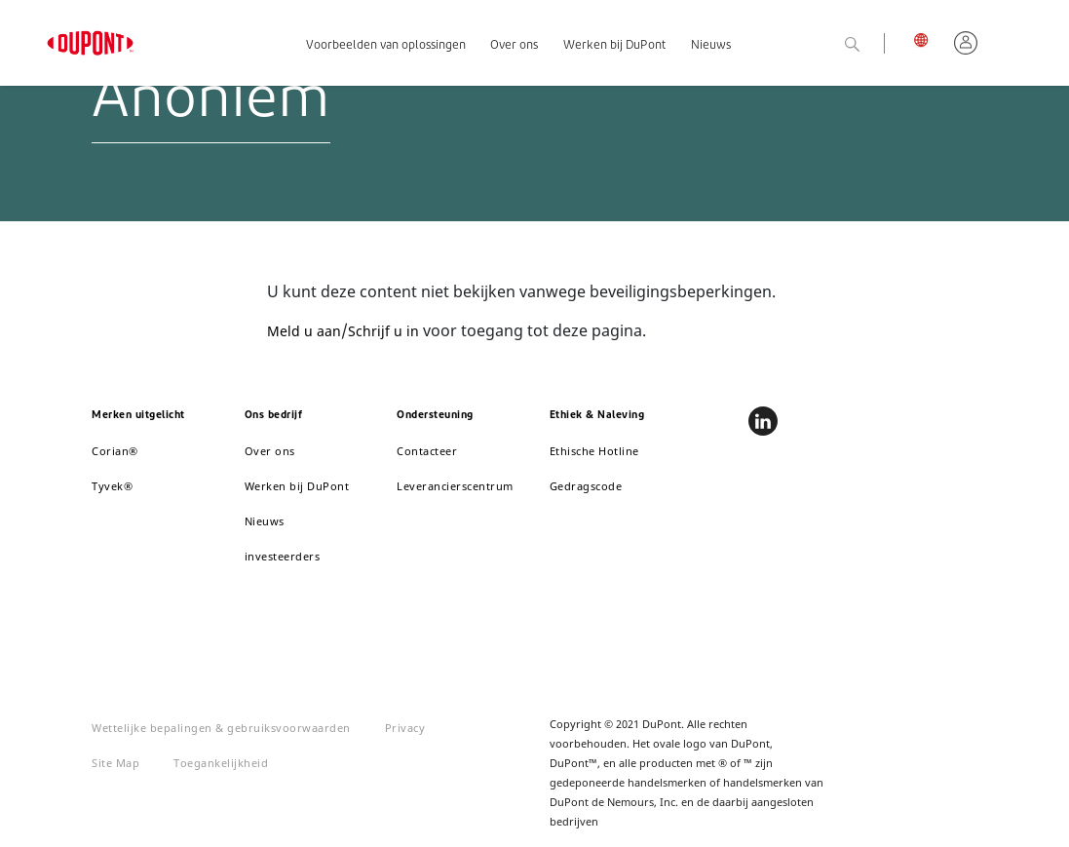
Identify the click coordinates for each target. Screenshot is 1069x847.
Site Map (115, 762)
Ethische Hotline (594, 450)
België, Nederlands (926, 39)
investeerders (283, 556)
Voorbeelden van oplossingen (386, 46)
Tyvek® (112, 486)
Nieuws (711, 46)
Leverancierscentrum (455, 486)
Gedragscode (586, 486)
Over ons (514, 46)
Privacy (405, 727)
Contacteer (427, 450)
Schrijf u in (383, 331)
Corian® (115, 450)
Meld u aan (304, 331)
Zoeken (875, 45)
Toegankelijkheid (220, 762)
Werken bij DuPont (614, 46)
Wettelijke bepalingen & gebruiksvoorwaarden (221, 727)
